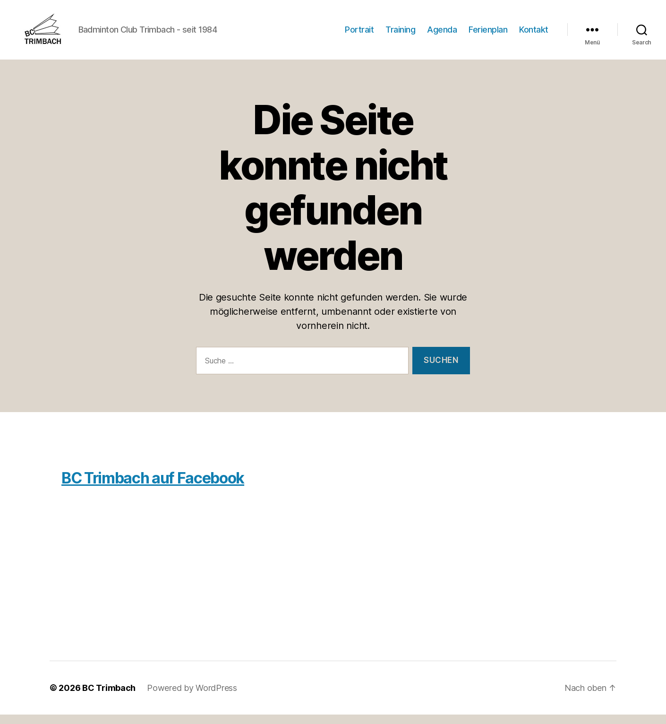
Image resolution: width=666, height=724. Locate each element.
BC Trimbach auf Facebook (152, 487)
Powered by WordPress (192, 697)
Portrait (359, 34)
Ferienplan (488, 34)
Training (400, 34)
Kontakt (533, 34)
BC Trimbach (109, 697)
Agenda (442, 34)
